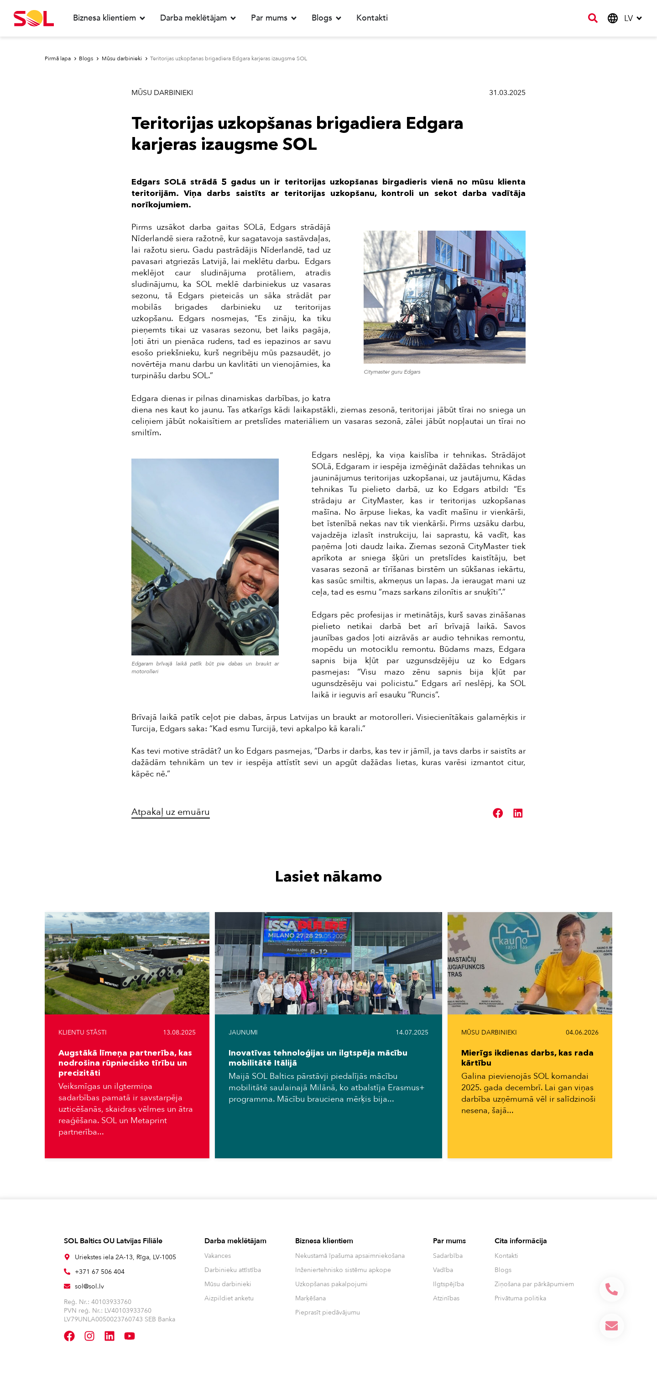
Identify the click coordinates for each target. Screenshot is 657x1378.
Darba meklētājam (235, 1241)
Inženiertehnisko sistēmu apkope (343, 1270)
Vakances (217, 1255)
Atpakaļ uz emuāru (170, 812)
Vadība (443, 1270)
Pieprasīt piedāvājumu (327, 1312)
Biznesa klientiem (324, 1241)
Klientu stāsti (82, 1032)
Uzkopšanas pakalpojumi (331, 1284)
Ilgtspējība (448, 1284)
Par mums (449, 1241)
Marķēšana (310, 1298)
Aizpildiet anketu (229, 1298)
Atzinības (446, 1298)
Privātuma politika (520, 1298)
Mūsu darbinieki (162, 93)
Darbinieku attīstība (232, 1270)
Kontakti (506, 1255)
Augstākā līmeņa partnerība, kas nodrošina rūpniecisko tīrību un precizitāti (125, 1063)
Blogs (503, 1270)
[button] (498, 813)
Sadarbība (448, 1255)
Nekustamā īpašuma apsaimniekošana (350, 1255)
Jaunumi (243, 1032)
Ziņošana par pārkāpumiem (534, 1284)
